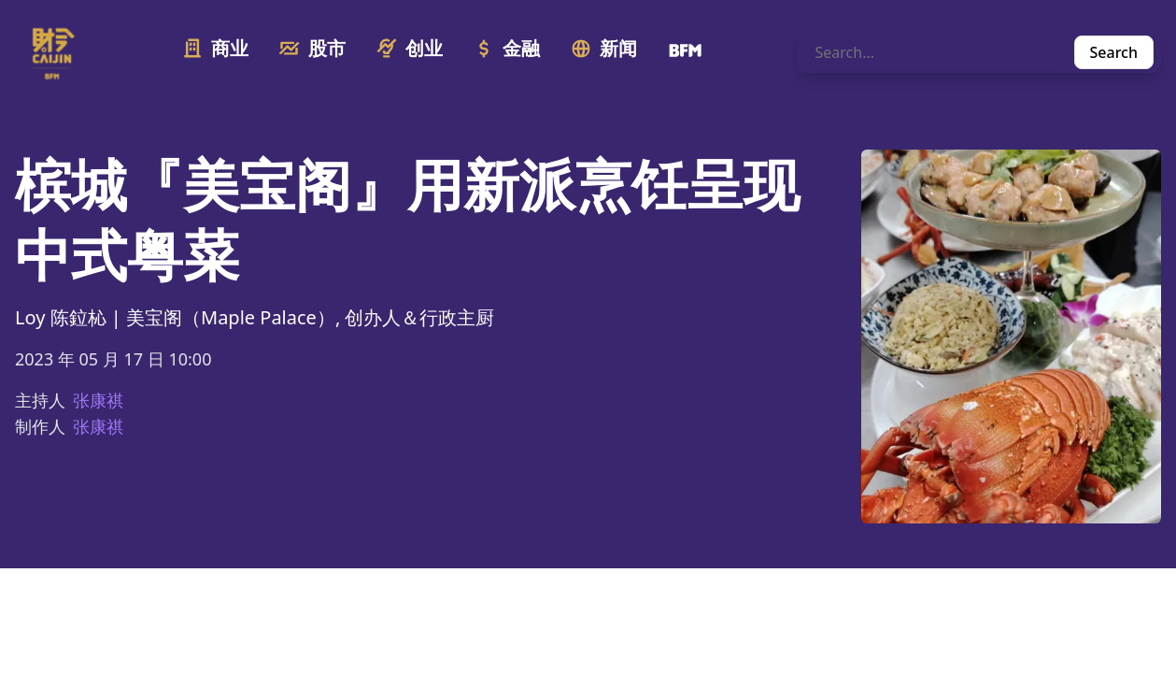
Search (1114, 52)
